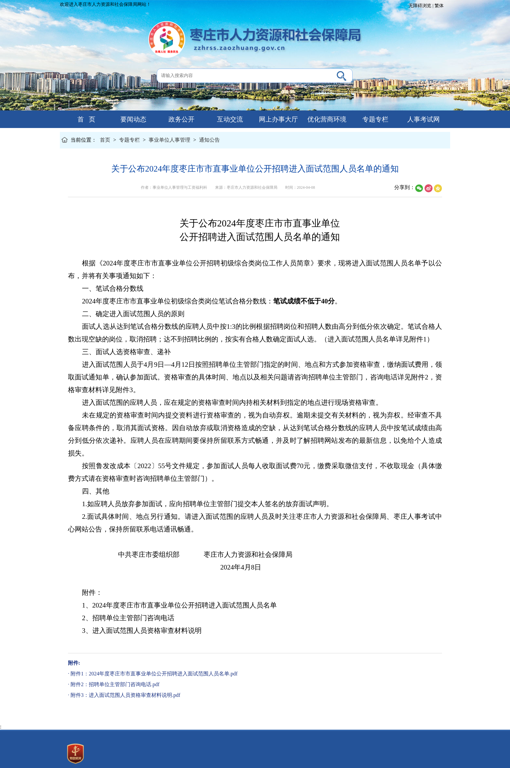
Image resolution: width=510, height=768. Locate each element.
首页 (105, 140)
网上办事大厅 (277, 119)
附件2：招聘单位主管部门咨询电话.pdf (115, 684)
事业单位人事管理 (169, 140)
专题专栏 (374, 119)
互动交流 (229, 119)
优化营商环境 (326, 119)
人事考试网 (423, 119)
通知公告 (209, 140)
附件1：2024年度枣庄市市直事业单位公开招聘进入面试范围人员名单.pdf (154, 673)
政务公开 (181, 119)
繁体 (439, 5)
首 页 (84, 119)
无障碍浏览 (420, 5)
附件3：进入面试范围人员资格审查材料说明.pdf (125, 695)
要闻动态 (132, 119)
